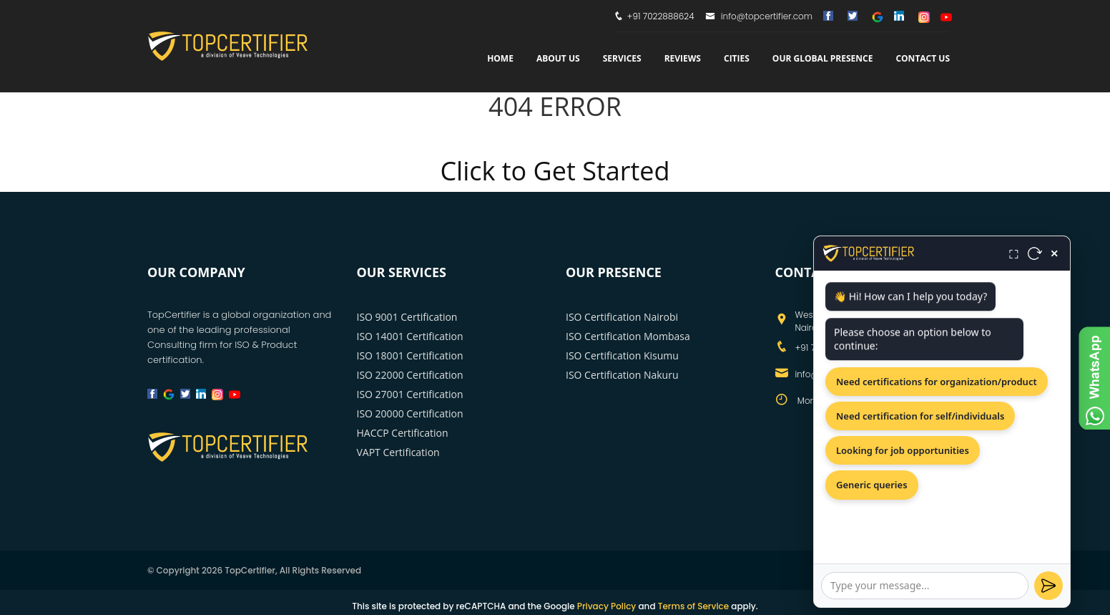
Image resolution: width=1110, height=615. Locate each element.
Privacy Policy (607, 606)
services (622, 58)
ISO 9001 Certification (407, 317)
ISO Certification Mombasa (628, 336)
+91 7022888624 (660, 16)
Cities (737, 58)
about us (558, 58)
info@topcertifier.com (759, 16)
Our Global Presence (822, 58)
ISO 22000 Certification (410, 375)
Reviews (682, 58)
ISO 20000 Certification (410, 413)
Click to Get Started (554, 170)
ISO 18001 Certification (410, 355)
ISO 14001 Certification (410, 336)
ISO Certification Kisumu (622, 355)
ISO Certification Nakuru (622, 375)
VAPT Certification (398, 452)
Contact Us (922, 58)
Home (500, 58)
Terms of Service (693, 606)
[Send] (1048, 585)
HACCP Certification (402, 433)
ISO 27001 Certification (410, 394)
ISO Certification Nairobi (622, 317)
